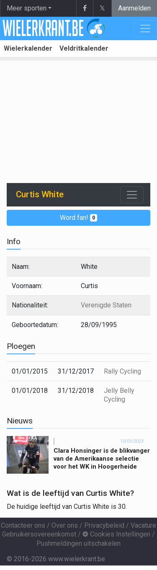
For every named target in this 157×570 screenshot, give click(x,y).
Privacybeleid (104, 525)
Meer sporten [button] (26, 8)
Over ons (64, 525)
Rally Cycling (122, 371)
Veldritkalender (83, 48)
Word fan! (78, 218)
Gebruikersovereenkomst (39, 534)
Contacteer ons (23, 525)
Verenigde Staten (106, 305)
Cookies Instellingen (116, 534)
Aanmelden (134, 8)
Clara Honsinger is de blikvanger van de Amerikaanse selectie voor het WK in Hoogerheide (102, 458)
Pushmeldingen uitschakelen (78, 543)
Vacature (143, 525)
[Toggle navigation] (132, 194)
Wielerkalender (28, 48)
